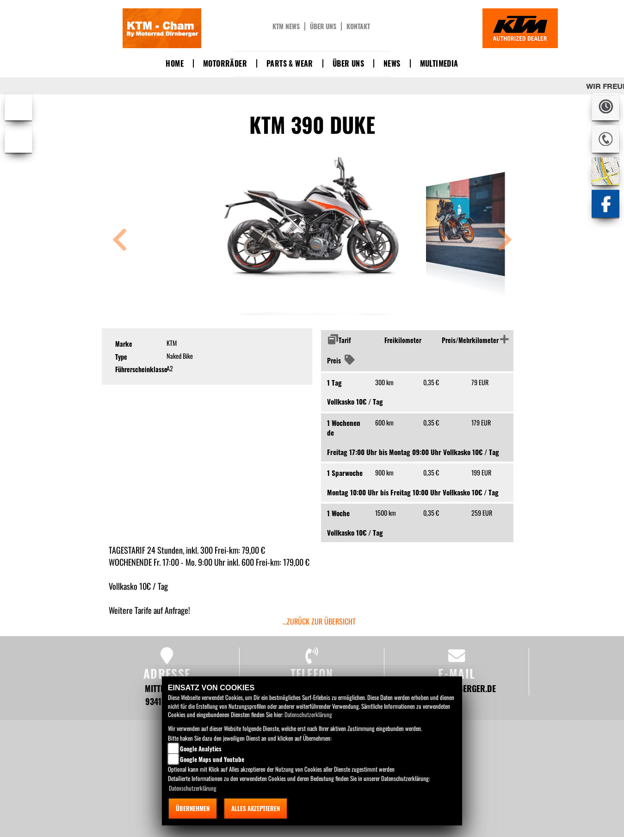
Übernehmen (193, 808)
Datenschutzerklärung (308, 714)
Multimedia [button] (439, 63)
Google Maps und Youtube (212, 759)
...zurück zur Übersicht (319, 621)
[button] (119, 241)
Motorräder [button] (225, 63)
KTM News (286, 26)
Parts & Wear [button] (289, 63)
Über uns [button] (348, 63)
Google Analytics (201, 748)
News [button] (392, 63)
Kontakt (358, 26)
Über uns (323, 26)
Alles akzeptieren (255, 808)
